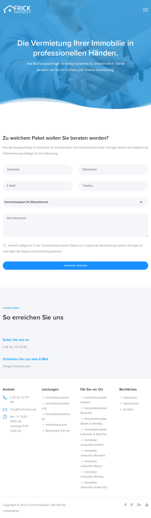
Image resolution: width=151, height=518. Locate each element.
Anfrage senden (75, 265)
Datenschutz (131, 403)
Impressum (130, 397)
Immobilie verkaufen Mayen (91, 464)
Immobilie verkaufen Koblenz (92, 442)
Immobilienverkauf (57, 397)
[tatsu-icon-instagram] (132, 504)
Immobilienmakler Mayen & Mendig (93, 421)
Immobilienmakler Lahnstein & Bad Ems (93, 432)
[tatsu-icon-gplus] (140, 504)
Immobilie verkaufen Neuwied (92, 453)
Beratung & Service (58, 430)
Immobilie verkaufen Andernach (93, 485)
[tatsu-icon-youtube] (146, 504)
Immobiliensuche (56, 425)
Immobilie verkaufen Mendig (91, 474)
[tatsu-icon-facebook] (125, 504)
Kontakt (128, 409)
